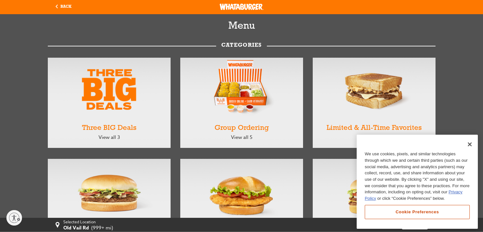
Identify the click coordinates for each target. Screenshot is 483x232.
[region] (417, 182)
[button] (63, 7)
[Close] (470, 144)
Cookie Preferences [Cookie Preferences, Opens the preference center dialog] (417, 211)
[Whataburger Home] (242, 7)
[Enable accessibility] (14, 218)
